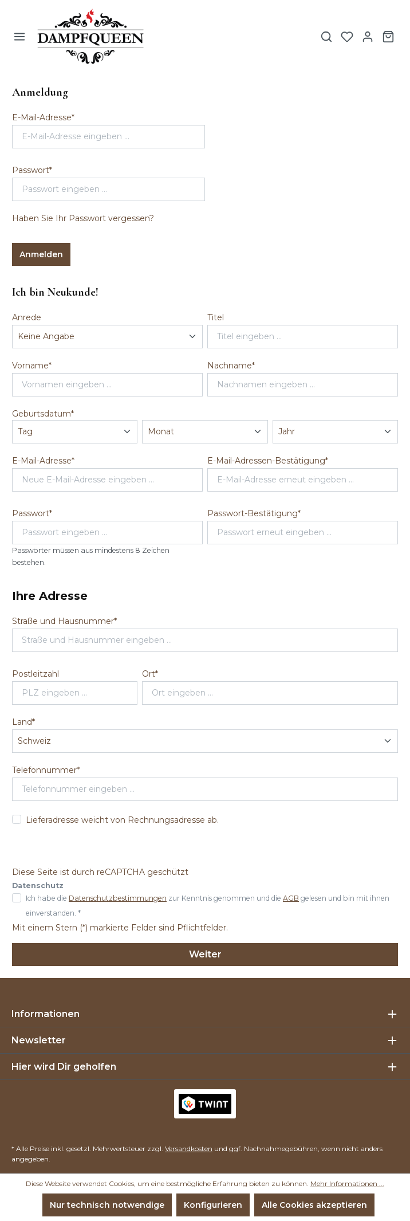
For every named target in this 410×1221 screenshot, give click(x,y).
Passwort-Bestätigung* (254, 513)
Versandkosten (188, 1148)
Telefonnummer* (46, 770)
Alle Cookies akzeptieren (314, 1205)
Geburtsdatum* (43, 414)
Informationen (45, 1013)
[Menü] (19, 36)
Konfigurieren (213, 1205)
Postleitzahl (35, 674)
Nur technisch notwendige (107, 1205)
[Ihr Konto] (367, 36)
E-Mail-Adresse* (43, 117)
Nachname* (231, 365)
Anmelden (41, 254)
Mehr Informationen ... (347, 1183)
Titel (215, 317)
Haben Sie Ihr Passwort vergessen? (83, 218)
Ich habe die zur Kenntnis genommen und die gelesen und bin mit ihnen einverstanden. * (207, 905)
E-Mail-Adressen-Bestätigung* (267, 461)
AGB (291, 898)
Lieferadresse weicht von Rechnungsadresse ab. (122, 820)
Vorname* (32, 365)
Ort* (150, 674)
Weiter (205, 954)
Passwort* (32, 170)
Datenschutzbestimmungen (118, 898)
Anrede (26, 317)
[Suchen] (326, 36)
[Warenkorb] (388, 36)
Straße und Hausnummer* (64, 621)
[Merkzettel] (347, 36)
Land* (23, 722)
